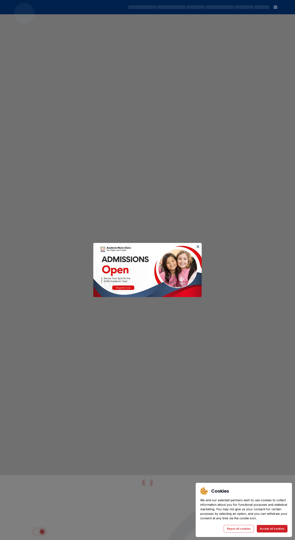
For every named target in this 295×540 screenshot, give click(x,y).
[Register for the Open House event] (147, 270)
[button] (275, 7)
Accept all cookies (272, 528)
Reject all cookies (239, 528)
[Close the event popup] (198, 246)
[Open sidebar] (275, 7)
